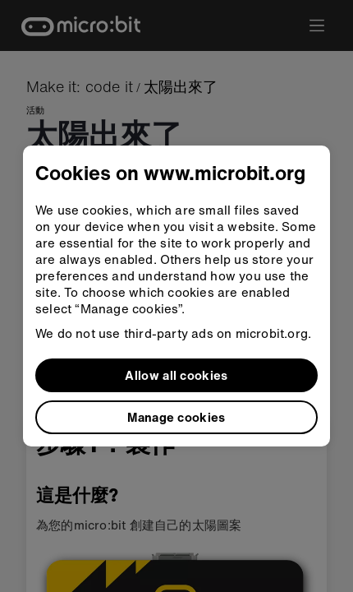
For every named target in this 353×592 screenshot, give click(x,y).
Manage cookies (176, 417)
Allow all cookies (176, 375)
